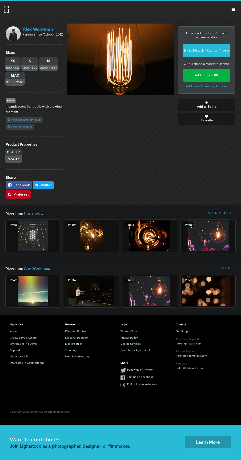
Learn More (208, 441)
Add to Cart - (206, 75)
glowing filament (20, 126)
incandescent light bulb (24, 120)
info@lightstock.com (188, 343)
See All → (228, 268)
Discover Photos (75, 331)
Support (15, 350)
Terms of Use (128, 331)
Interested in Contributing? (27, 362)
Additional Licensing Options (207, 86)
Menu (233, 9)
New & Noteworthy (77, 356)
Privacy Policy (129, 337)
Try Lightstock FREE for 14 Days (207, 50)
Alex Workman (38, 29)
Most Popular (73, 343)
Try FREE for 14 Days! (23, 343)
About (14, 331)
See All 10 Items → (221, 213)
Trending (70, 350)
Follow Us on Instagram (142, 384)
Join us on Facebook (140, 376)
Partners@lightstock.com (191, 355)
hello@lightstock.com (189, 368)
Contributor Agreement (135, 350)
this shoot (32, 213)
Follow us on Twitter (140, 369)
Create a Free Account (24, 337)
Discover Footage (76, 337)
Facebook (19, 185)
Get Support (183, 331)
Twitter (43, 185)
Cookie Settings (130, 343)
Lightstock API (19, 356)
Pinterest (18, 194)
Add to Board (207, 105)
